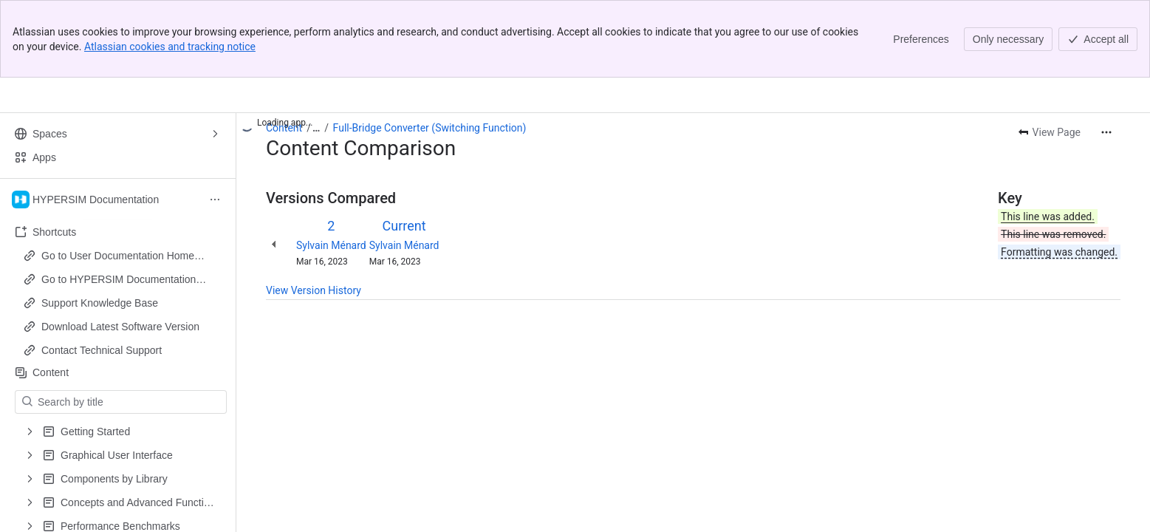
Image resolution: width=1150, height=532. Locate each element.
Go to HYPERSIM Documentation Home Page (118, 280)
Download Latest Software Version (120, 326)
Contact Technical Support (101, 350)
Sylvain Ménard (331, 245)
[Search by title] (129, 402)
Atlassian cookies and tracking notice (170, 46)
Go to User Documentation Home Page (117, 256)
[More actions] (1106, 132)
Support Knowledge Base (99, 303)
